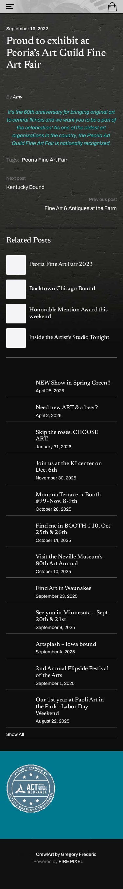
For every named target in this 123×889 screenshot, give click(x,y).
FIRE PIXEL (71, 861)
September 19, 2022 (27, 29)
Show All (15, 734)
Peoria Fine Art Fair (44, 160)
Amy (17, 97)
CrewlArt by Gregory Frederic (66, 854)
